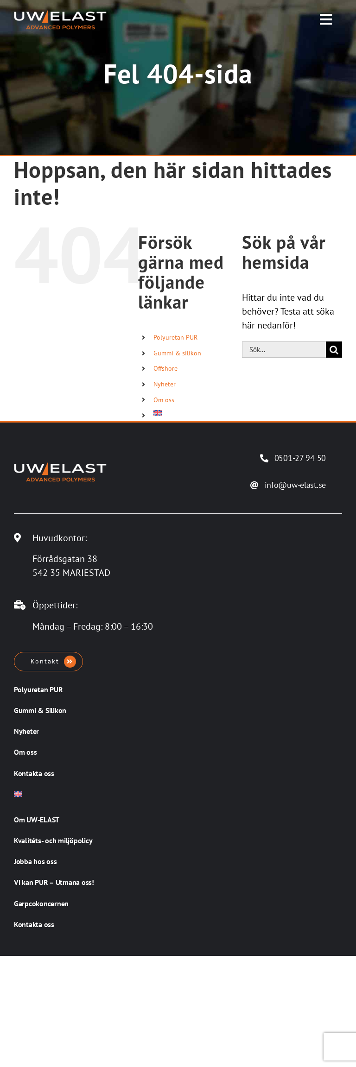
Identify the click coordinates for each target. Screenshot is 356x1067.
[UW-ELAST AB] (60, 14)
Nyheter (164, 384)
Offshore (165, 368)
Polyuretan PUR (175, 337)
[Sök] (334, 349)
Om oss (163, 400)
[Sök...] (284, 349)
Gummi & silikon (177, 353)
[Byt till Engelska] (190, 413)
